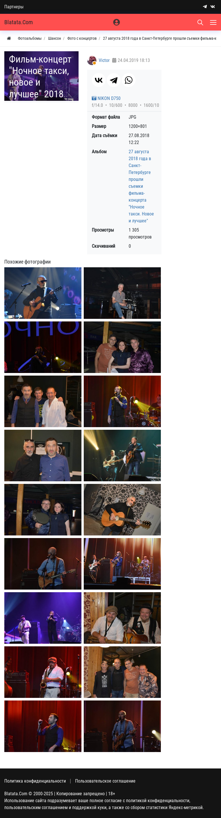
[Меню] (214, 22)
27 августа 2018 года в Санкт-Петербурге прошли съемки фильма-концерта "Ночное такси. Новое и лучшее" (141, 186)
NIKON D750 (106, 98)
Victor (104, 60)
